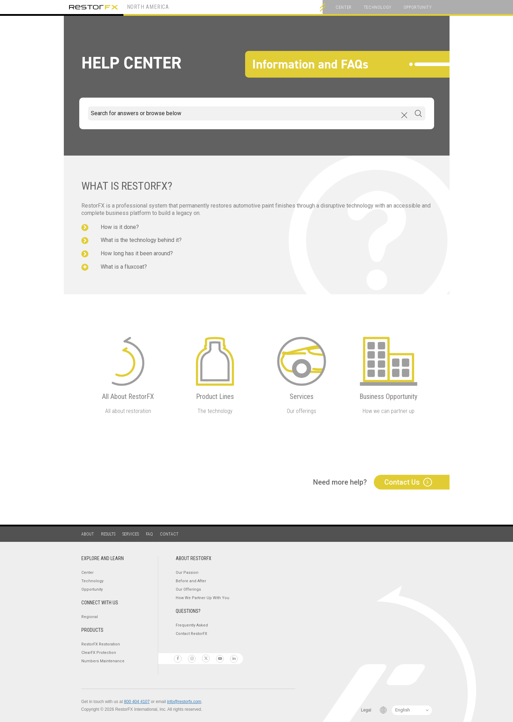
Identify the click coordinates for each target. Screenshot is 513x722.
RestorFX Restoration (100, 644)
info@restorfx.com (184, 701)
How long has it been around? (137, 253)
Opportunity (418, 7)
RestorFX (93, 7)
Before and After (191, 581)
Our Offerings (188, 589)
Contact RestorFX (191, 633)
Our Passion (187, 572)
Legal (366, 710)
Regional (89, 617)
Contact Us (402, 482)
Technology (378, 7)
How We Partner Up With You (202, 598)
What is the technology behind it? (141, 240)
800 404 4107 (137, 701)
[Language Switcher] (412, 710)
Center (344, 7)
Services (130, 534)
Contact (169, 534)
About (87, 534)
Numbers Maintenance (102, 661)
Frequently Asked (192, 625)
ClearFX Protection (98, 652)
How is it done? (120, 227)
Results (108, 534)
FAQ (149, 534)
